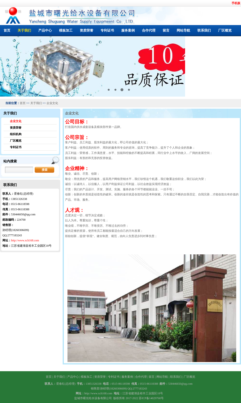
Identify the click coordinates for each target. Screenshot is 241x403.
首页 (7, 30)
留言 (166, 30)
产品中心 (45, 30)
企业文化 (52, 103)
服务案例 (128, 30)
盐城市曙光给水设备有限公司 (93, 398)
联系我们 (204, 30)
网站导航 (183, 30)
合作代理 (148, 30)
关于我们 (24, 30)
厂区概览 (225, 30)
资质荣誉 (86, 30)
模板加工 (66, 30)
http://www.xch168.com (25, 240)
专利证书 (107, 30)
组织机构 (15, 134)
